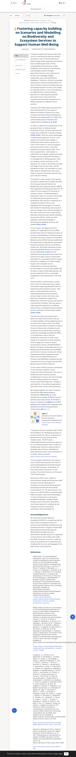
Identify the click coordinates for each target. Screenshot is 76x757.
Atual (28, 15)
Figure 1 (45, 409)
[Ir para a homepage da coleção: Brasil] (33, 3)
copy (53, 22)
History (17, 73)
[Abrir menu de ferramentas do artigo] (14, 705)
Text (16, 55)
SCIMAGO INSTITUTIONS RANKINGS (43, 49)
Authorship (25, 49)
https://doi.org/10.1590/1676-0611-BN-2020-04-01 (34, 22)
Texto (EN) (52, 15)
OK (66, 753)
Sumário (17, 15)
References (18, 65)
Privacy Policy (58, 753)
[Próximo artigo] (33, 15)
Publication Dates (20, 69)
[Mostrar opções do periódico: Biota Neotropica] (45, 9)
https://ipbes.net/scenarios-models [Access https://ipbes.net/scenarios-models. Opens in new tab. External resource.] (43, 456)
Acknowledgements (20, 60)
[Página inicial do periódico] (11, 15)
